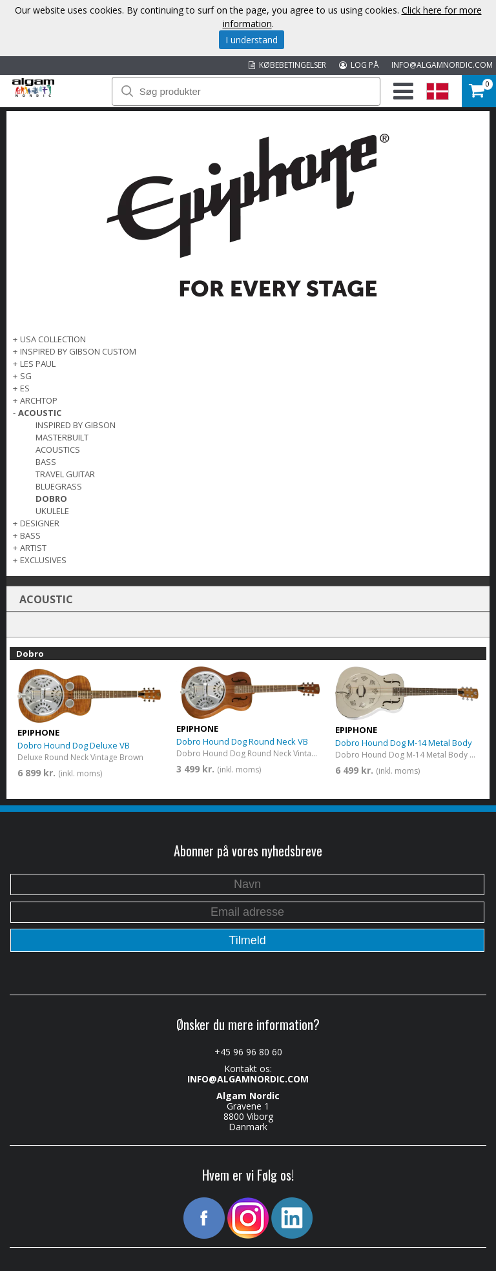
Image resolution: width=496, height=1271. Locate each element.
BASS (30, 535)
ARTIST (33, 547)
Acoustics (58, 449)
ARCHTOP (38, 400)
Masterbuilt (62, 437)
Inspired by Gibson (76, 425)
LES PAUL (38, 363)
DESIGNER (39, 523)
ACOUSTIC (39, 412)
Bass (46, 462)
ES (25, 388)
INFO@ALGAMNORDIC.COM (442, 64)
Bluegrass (59, 486)
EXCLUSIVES (43, 560)
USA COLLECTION (53, 339)
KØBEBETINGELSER (287, 64)
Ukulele (52, 511)
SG (26, 376)
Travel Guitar (65, 474)
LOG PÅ (358, 64)
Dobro (51, 498)
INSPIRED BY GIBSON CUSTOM (78, 351)
